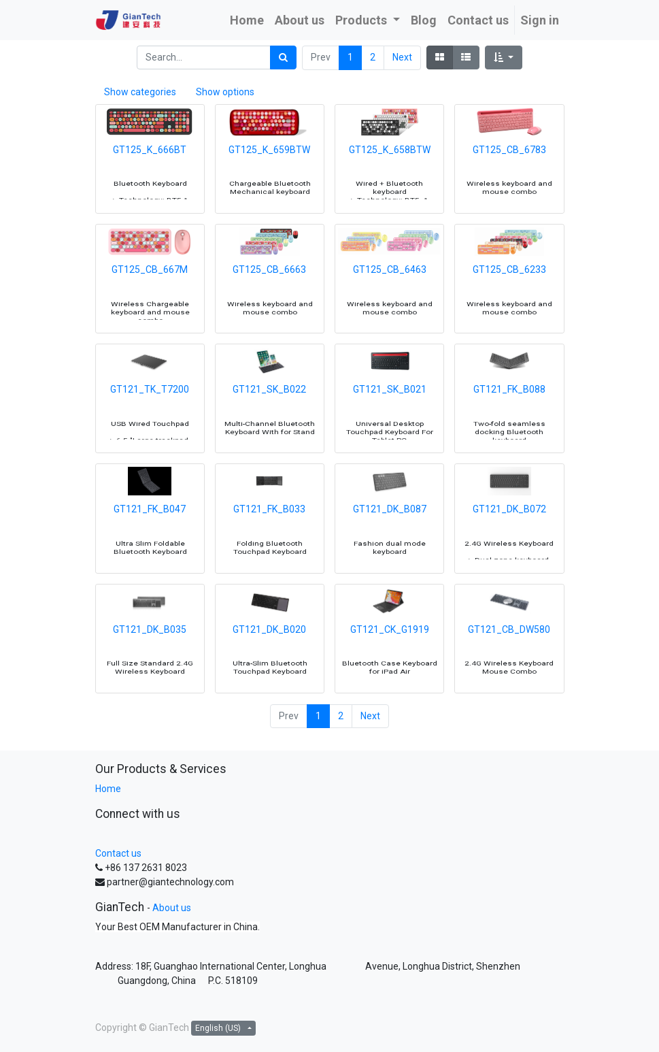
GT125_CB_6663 (269, 298)
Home (108, 788)
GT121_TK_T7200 (149, 418)
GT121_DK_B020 (269, 658)
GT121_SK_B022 (269, 418)
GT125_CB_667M (150, 298)
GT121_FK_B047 (150, 538)
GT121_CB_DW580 (509, 658)
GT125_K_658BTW (389, 179)
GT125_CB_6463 (389, 298)
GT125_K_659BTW (269, 179)
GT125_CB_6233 (509, 298)
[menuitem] (246, 20)
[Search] (283, 57)
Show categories (140, 91)
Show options (225, 91)
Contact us (118, 853)
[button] (503, 57)
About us (171, 907)
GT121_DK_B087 (389, 538)
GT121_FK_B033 (269, 538)
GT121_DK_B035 (149, 658)
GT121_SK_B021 (389, 418)
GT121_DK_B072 (509, 538)
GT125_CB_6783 (509, 179)
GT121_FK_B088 (509, 418)
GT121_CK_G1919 (389, 658)
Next (402, 57)
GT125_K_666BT (149, 179)
